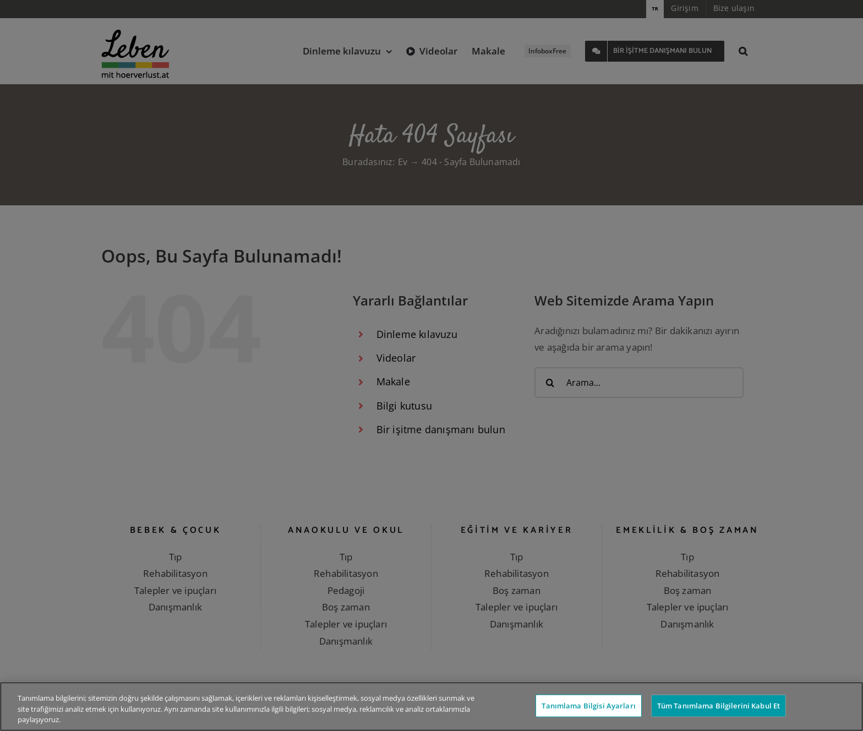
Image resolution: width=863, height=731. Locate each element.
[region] (431, 706)
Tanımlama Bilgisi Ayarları (588, 705)
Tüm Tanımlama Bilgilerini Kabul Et (718, 705)
